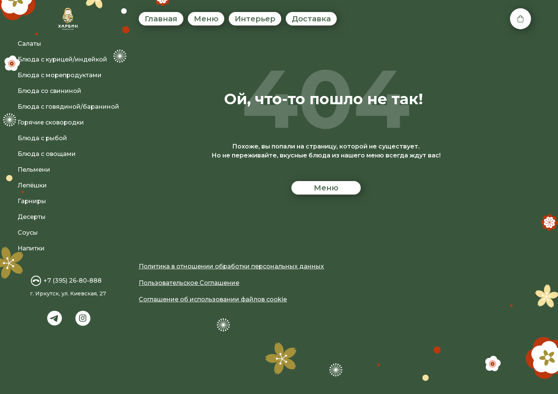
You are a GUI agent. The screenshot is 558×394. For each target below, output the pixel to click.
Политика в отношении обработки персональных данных (231, 266)
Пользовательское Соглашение (189, 282)
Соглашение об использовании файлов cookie (213, 299)
